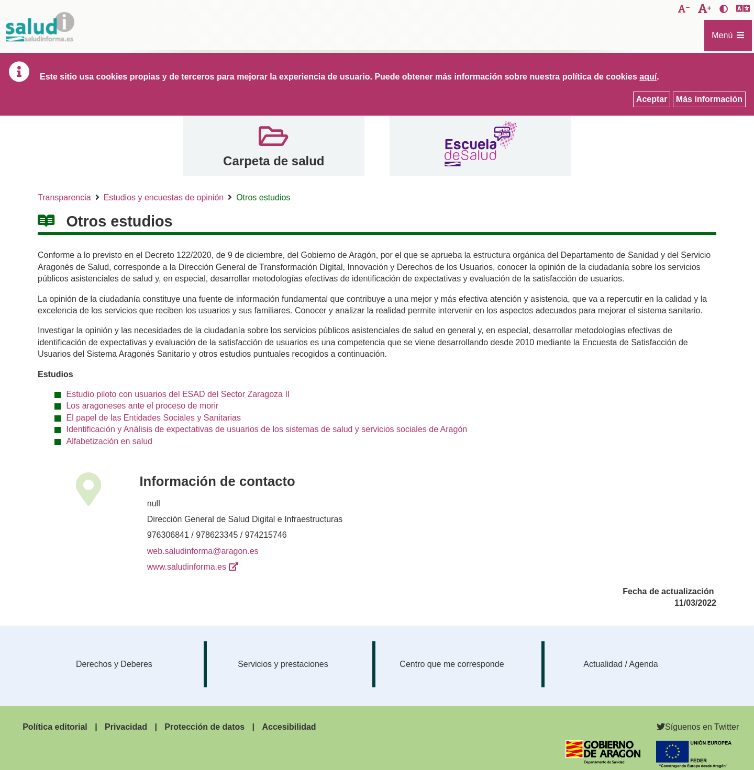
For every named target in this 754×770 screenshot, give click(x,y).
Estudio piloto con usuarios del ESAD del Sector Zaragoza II (178, 394)
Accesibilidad (289, 726)
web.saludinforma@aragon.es (203, 551)
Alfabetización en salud (109, 441)
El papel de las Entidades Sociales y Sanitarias (153, 417)
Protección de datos (204, 726)
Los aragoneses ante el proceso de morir (142, 405)
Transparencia (64, 197)
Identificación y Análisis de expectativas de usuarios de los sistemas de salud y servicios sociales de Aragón (266, 429)
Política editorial (55, 726)
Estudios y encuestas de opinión (164, 197)
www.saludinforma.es (186, 566)
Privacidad (126, 726)
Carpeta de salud (273, 161)
